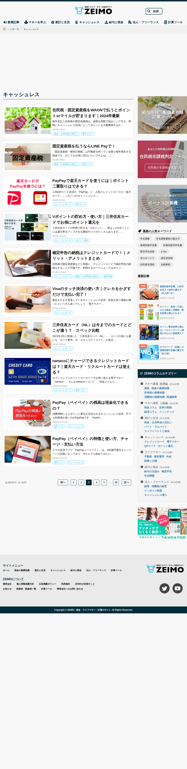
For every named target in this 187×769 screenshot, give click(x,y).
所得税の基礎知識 (154, 392)
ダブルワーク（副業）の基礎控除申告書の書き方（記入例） (172, 350)
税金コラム (150, 407)
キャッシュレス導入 (155, 495)
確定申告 (108, 276)
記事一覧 (14, 29)
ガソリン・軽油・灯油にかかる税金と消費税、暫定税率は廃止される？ (172, 310)
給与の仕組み (151, 471)
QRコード (87, 164)
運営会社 (7, 584)
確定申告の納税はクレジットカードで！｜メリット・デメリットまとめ (91, 256)
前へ (62, 482)
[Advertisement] (93, 63)
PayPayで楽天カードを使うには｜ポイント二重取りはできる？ (90, 183)
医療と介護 (150, 460)
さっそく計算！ (162, 214)
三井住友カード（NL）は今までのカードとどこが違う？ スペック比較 (92, 328)
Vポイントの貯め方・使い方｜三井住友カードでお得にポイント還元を (90, 219)
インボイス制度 (153, 490)
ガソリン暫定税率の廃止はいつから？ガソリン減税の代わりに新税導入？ (172, 330)
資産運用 (159, 456)
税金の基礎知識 (160, 388)
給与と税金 (158, 466)
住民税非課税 (147, 264)
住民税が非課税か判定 (162, 167)
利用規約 (65, 584)
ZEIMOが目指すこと (85, 584)
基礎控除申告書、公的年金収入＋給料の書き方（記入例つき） (172, 289)
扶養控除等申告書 (172, 245)
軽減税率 (172, 396)
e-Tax (164, 251)
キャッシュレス (75, 426)
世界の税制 (165, 407)
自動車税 (165, 264)
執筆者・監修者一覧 (26, 589)
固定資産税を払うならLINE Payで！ (83, 146)
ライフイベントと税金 (157, 431)
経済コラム (150, 411)
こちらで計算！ (162, 127)
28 (116, 482)
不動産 (148, 456)
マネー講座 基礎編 (163, 383)
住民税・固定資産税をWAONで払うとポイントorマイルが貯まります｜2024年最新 (91, 113)
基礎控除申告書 (148, 245)
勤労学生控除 (147, 251)
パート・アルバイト (155, 426)
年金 (168, 456)
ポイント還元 (82, 240)
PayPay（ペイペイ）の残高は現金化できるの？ (90, 405)
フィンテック (166, 411)
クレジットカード (62, 204)
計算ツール (116, 570)
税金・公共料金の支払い (66, 134)
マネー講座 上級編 (162, 402)
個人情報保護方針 (25, 584)
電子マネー (87, 134)
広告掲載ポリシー (47, 584)
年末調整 (145, 238)
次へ (126, 482)
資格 (146, 388)
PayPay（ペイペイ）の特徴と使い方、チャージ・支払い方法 (90, 442)
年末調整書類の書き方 (168, 238)
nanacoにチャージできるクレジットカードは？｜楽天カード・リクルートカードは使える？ (91, 366)
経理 (146, 486)
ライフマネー (159, 452)
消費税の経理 (159, 486)
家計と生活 (158, 417)
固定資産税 (167, 258)
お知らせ (7, 589)
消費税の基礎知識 (154, 396)
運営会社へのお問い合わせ (70, 589)
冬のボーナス (147, 258)
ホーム (6, 570)
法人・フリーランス (163, 481)
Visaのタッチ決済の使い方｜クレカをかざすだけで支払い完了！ (91, 292)
